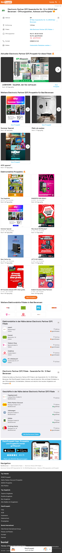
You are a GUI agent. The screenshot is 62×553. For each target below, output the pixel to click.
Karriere (3, 537)
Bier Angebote (5, 499)
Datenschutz (5, 518)
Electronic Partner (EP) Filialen (33, 465)
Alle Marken (5, 486)
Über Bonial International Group (11, 529)
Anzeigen (58, 6)
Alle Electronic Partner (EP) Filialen (41, 29)
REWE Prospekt (6, 477)
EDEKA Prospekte (6, 483)
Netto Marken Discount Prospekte (11, 480)
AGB (2, 512)
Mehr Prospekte (31, 297)
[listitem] (16, 188)
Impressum (4, 515)
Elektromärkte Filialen (17, 465)
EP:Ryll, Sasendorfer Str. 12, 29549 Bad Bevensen (42, 21)
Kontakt (3, 534)
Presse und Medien (7, 532)
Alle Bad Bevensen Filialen (31, 434)
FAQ (2, 510)
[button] (59, 2)
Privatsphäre (5, 521)
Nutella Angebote (6, 496)
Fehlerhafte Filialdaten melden (40, 45)
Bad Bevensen (5, 465)
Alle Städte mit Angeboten (9, 502)
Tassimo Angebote (7, 493)
